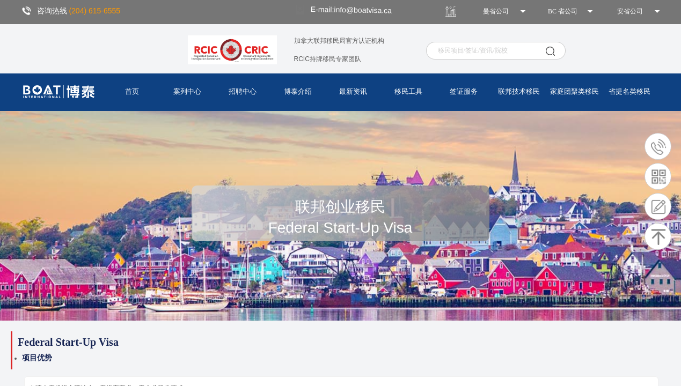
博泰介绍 (298, 91)
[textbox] (490, 50)
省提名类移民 (629, 91)
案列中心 (187, 91)
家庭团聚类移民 (574, 91)
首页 (132, 91)
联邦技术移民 (519, 91)
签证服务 (464, 91)
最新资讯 (353, 91)
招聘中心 (243, 91)
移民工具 (408, 91)
